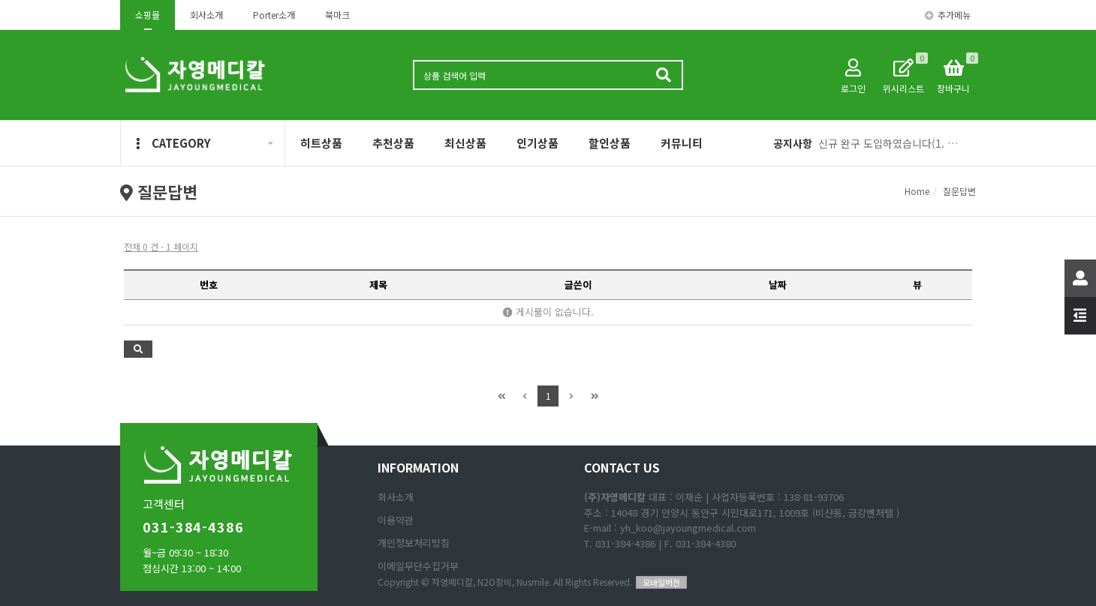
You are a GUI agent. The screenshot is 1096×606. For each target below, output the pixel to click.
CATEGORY (173, 143)
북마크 (337, 14)
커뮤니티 (682, 143)
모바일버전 (661, 582)
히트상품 (321, 143)
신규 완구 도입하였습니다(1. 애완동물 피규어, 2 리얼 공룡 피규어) (891, 143)
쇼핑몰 (147, 14)
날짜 (778, 285)
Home (917, 190)
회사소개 (206, 14)
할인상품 (610, 143)
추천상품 (393, 143)
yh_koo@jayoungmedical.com (688, 527)
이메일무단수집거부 (418, 566)
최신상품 (465, 143)
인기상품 (537, 143)
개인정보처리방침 (414, 543)
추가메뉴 (948, 14)
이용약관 (396, 520)
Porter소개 (274, 14)
